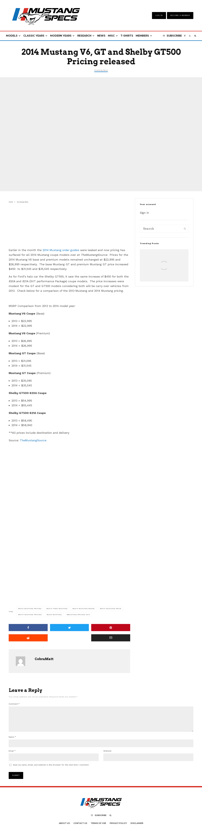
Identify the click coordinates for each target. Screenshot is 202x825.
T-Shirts (127, 35)
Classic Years (33, 35)
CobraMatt (44, 659)
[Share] (28, 627)
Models (12, 35)
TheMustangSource (33, 440)
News (101, 35)
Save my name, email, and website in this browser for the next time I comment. (51, 769)
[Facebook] (185, 35)
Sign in (144, 212)
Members (142, 35)
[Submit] (28, 637)
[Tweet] (69, 627)
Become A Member (180, 15)
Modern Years (60, 35)
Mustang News (101, 70)
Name (12, 741)
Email (12, 755)
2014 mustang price (111, 608)
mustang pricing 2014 (79, 614)
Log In (159, 15)
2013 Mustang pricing (30, 608)
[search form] (161, 229)
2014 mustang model (84, 608)
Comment (14, 704)
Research (84, 35)
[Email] (110, 637)
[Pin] (110, 627)
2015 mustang (55, 614)
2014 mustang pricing (30, 614)
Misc (111, 35)
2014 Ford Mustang (58, 608)
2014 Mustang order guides (61, 250)
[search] (185, 229)
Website (107, 755)
